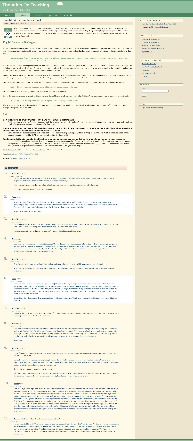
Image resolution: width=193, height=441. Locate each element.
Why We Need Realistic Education (153, 48)
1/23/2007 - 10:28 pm (15, 262)
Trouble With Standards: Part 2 (158, 27)
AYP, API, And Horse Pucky (151, 45)
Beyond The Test (147, 52)
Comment (42, 149)
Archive (23, 15)
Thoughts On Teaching (25, 4)
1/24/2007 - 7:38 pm (15, 326)
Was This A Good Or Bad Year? (152, 67)
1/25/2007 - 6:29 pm (15, 421)
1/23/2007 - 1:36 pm (15, 222)
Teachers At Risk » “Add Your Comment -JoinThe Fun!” (37, 419)
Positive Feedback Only (149, 64)
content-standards (151, 107)
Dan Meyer (16, 173)
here (45, 313)
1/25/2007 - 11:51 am (15, 351)
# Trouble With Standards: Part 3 (11, 149)
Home (7, 15)
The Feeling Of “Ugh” (149, 73)
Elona (14, 239)
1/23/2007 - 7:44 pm (15, 241)
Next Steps (145, 70)
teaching (160, 107)
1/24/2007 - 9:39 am (15, 311)
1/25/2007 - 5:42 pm (15, 386)
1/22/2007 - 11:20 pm (15, 176)
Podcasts (53, 15)
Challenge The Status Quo (16, 10)
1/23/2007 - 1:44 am (15, 200)
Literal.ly (145, 76)
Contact (38, 15)
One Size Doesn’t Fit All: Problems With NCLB (161, 24)
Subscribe (68, 15)
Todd (14, 197)
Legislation (23, 23)
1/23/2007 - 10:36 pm (15, 281)
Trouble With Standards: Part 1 (151, 39)
